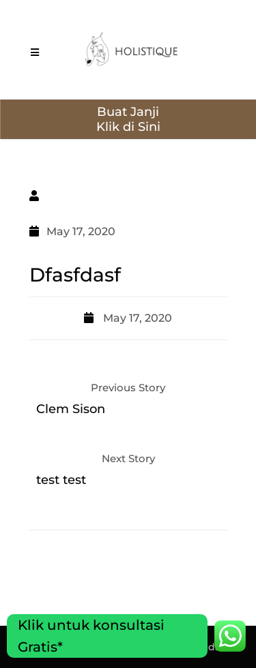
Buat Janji (128, 111)
